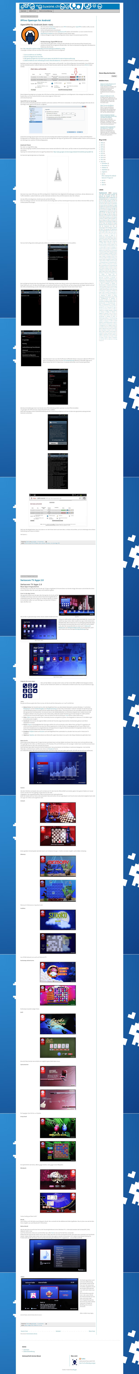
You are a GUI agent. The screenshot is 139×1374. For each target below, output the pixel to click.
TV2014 (100, 310)
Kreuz (107, 266)
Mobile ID (106, 278)
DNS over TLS (101, 250)
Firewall (108, 196)
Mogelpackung (113, 278)
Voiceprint (107, 320)
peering (102, 230)
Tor (110, 313)
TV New (114, 308)
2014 (102, 157)
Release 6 (115, 293)
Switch (110, 224)
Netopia (113, 283)
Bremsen (115, 241)
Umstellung (101, 316)
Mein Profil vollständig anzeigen (87, 1363)
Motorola (101, 202)
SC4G (113, 296)
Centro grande (111, 194)
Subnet (113, 304)
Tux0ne (83, 1359)
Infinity (104, 263)
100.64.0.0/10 (113, 230)
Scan (104, 223)
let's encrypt (113, 331)
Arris (114, 236)
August (104, 172)
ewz (110, 328)
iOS (101, 200)
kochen (107, 331)
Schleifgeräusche (104, 298)
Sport (115, 301)
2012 (102, 161)
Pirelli (110, 202)
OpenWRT (107, 287)
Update (109, 209)
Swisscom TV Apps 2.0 (32, 580)
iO (112, 330)
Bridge (105, 214)
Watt (115, 322)
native (114, 333)
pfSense (101, 196)
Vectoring (101, 227)
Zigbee (110, 325)
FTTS (100, 254)
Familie (103, 254)
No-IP (101, 286)
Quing (107, 292)
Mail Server (101, 272)
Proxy (108, 208)
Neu (32, 1325)
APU (104, 212)
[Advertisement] (58, 561)
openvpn (48, 543)
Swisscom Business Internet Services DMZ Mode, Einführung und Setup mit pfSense (108, 116)
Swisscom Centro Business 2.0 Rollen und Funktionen (108, 84)
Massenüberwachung (103, 275)
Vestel (101, 319)
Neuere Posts (24, 1331)
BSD (115, 238)
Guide (100, 259)
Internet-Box (102, 197)
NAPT (106, 218)
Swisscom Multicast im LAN (107, 96)
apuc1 (114, 325)
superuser (110, 339)
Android (51, 27)
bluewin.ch (51, 749)
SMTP (114, 221)
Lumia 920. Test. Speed (109, 269)
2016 (102, 153)
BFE (109, 238)
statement (115, 337)
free (100, 330)
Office (108, 220)
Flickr (28, 717)
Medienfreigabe (39, 709)
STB (116, 296)
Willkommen (109, 324)
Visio (106, 319)
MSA (104, 271)
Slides (107, 299)
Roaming (103, 295)
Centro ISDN (103, 247)
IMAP (108, 260)
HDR (104, 259)
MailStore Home (114, 272)
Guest (114, 214)
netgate (100, 334)
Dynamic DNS (103, 251)
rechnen (114, 334)
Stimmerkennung (111, 302)
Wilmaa (115, 324)
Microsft (107, 277)
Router (115, 202)
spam (110, 337)
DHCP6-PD (113, 248)
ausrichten (101, 326)
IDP (116, 259)
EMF (108, 251)
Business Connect (102, 244)
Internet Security (105, 265)
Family (108, 254)
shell (116, 335)
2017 (102, 151)
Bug (114, 242)
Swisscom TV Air (102, 307)
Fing (100, 256)
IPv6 (114, 196)
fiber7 (102, 229)
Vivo (115, 319)
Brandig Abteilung (80, 629)
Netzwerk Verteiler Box (112, 284)
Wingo (110, 227)
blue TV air (107, 326)
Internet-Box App (113, 265)
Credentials (111, 199)
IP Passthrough (114, 260)
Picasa (29, 724)
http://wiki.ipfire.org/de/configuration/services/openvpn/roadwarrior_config (44, 48)
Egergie (111, 251)
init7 (108, 211)
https (109, 330)
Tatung (102, 311)
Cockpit (100, 248)
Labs (103, 268)
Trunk (114, 313)
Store (100, 304)
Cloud (108, 247)
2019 (102, 147)
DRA (107, 250)
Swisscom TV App (111, 307)
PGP (101, 289)
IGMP (101, 206)
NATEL (112, 281)
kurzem (42, 731)
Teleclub (113, 311)
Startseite (23, 11)
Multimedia (102, 281)
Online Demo (114, 286)
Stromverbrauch (106, 304)
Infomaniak (109, 263)
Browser (110, 242)
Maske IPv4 (111, 274)
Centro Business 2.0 (113, 245)
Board (105, 241)
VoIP (106, 227)
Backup (100, 239)
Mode (101, 218)
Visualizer (110, 319)
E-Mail (110, 205)
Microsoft (113, 277)
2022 (102, 143)
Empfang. (106, 253)
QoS (103, 292)
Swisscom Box (113, 305)
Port (105, 221)
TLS (114, 224)
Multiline (115, 280)
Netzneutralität (102, 284)
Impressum (26, 1349)
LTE (100, 268)
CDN (109, 244)
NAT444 (108, 281)
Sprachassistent (102, 302)
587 (115, 232)
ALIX (100, 212)
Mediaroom (109, 217)
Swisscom (103, 193)
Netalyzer (107, 283)
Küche (111, 266)
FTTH (114, 200)
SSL (100, 223)
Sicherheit (113, 298)
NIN (116, 281)
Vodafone (101, 320)
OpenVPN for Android (46, 33)
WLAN (102, 199)
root (51, 543)
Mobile (43, 543)
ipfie (103, 331)
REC (100, 293)
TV (116, 199)
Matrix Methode (112, 275)
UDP (104, 314)
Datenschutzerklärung (45, 11)
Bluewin (115, 203)
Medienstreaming (51, 709)
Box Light (110, 241)
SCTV (102, 203)
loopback (101, 333)
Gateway (114, 257)
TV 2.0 (100, 209)
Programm (109, 290)
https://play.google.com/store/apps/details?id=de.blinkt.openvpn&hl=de (73, 152)
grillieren (104, 330)
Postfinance (102, 290)
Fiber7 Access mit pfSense (107, 105)
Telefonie (101, 313)
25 (111, 211)
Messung (101, 277)
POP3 (104, 289)
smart (106, 337)
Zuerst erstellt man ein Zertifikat (33, 54)
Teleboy (107, 311)
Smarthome (101, 301)
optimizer (106, 334)
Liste (115, 268)
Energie (110, 253)
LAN (115, 266)
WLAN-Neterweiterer (108, 322)
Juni (103, 180)
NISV (102, 283)
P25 (116, 287)
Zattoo (115, 227)
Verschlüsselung (113, 318)
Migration (101, 278)
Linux (111, 268)
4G (112, 232)
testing (115, 339)
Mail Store (107, 272)
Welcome (104, 324)
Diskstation (114, 250)
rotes (112, 335)
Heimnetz (101, 215)
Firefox (103, 256)
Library (106, 268)
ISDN (100, 263)
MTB (110, 271)
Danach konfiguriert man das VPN (33, 56)
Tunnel (100, 314)
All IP (110, 203)
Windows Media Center (74, 627)
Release (109, 293)
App (30, 543)
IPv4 (100, 217)
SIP (108, 197)
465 (109, 232)
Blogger (100, 241)
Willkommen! (32, 11)
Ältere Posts (92, 1331)
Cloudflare (113, 247)
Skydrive (31, 735)
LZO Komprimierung (68, 360)
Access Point (113, 233)
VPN (65, 27)
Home (113, 259)
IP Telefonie (109, 215)
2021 (102, 145)
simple (101, 337)
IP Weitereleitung (103, 262)
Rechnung (104, 293)
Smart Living (112, 299)
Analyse (100, 235)
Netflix (114, 218)
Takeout (115, 310)
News (104, 220)
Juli (103, 174)
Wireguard (102, 325)
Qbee (100, 292)
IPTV (114, 215)
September (105, 169)
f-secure (114, 328)
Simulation (101, 299)
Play (111, 289)
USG (115, 314)
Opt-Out (112, 287)
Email (101, 253)
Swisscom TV (37, 1325)
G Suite (101, 257)
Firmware (109, 256)
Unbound (108, 316)
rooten (54, 28)
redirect (100, 335)
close (112, 326)
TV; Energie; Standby (107, 310)
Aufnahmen (101, 238)
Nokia (105, 286)
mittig (105, 333)
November (105, 165)
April (103, 184)
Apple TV (113, 235)
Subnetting (101, 305)
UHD (108, 314)
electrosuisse (105, 328)
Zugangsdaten (102, 211)
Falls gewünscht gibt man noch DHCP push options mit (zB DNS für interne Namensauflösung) (49, 58)
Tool (67, 715)
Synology (55, 543)
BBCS (100, 214)
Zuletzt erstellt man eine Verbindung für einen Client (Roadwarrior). (42, 60)
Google (115, 205)
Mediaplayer (26, 709)
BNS (112, 238)
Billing (114, 239)
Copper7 (108, 248)
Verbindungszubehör (103, 318)
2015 (102, 155)
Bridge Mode (103, 242)
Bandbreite (106, 239)
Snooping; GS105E (108, 301)
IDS (101, 260)
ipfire (40, 543)
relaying (105, 335)
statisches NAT (103, 339)
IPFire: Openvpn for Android (35, 20)
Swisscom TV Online (103, 308)
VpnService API (62, 31)
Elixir (116, 251)
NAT (106, 202)
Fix (116, 256)
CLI (116, 244)
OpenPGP (102, 287)
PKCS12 (87, 65)
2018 (102, 149)
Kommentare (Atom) (32, 1334)
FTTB (115, 253)
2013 (102, 159)
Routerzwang (108, 296)
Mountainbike (109, 280)
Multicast (115, 206)
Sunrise (106, 305)
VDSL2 (114, 316)
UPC (114, 226)
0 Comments (40, 541)
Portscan (115, 289)
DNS (110, 214)
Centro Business (103, 245)
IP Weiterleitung (112, 262)
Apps (26, 1325)
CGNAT (112, 244)
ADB (106, 199)
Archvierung (101, 236)
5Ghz (100, 233)
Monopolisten (102, 280)
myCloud (110, 333)
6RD (105, 200)
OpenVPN (78, 27)
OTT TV (109, 286)
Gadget (29, 1325)
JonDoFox (102, 266)
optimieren (114, 229)
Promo (114, 290)
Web (100, 324)
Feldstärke (113, 254)
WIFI (112, 320)
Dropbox (31, 731)
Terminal (106, 313)
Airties (109, 212)
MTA (107, 271)
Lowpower (101, 269)
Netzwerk (103, 208)
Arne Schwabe (35, 543)
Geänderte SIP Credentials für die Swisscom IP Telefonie (107, 127)
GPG (105, 257)
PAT (113, 220)
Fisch (113, 256)
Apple (109, 200)
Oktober (104, 167)
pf (110, 334)
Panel (108, 289)
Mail (104, 217)
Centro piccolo (103, 205)
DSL (110, 250)
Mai (103, 182)
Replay (109, 221)
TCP (110, 308)
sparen (107, 230)
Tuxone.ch (106, 226)
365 (115, 211)
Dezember (105, 163)
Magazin (114, 271)
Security (110, 223)
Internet (109, 206)
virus (101, 340)
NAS (110, 218)
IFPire (104, 260)
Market (103, 274)
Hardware (108, 259)
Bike (110, 239)
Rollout (109, 295)
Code (104, 248)
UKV (111, 314)
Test (41, 1325)
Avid (106, 238)
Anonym (106, 235)
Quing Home (113, 292)
